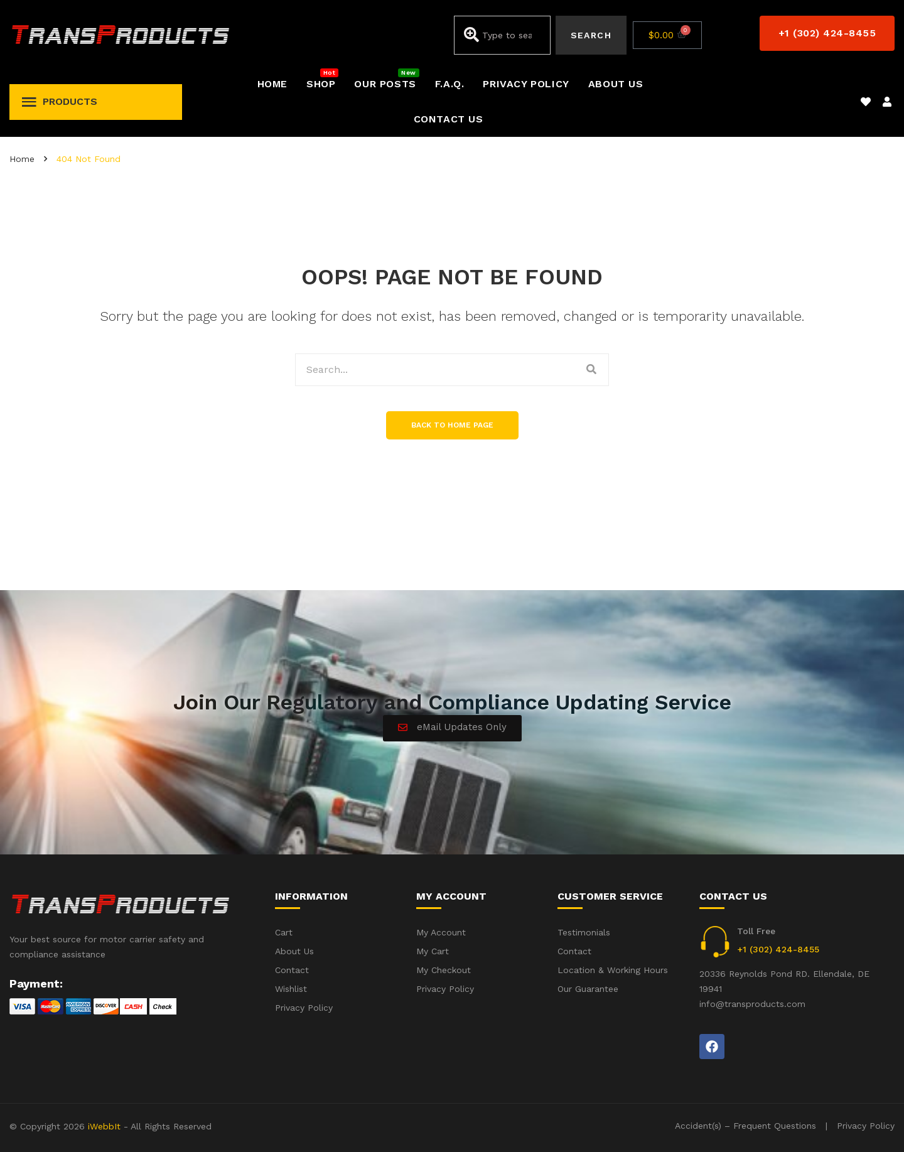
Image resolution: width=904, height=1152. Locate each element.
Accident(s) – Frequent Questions (745, 1126)
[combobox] (502, 35)
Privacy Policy (866, 1126)
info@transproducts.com (752, 1004)
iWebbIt (104, 1126)
